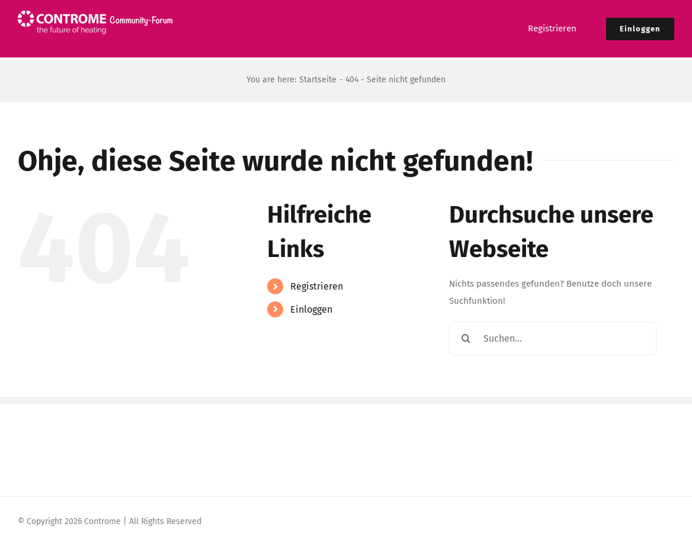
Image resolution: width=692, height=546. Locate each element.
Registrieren (316, 286)
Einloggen (311, 309)
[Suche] (466, 338)
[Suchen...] (552, 338)
